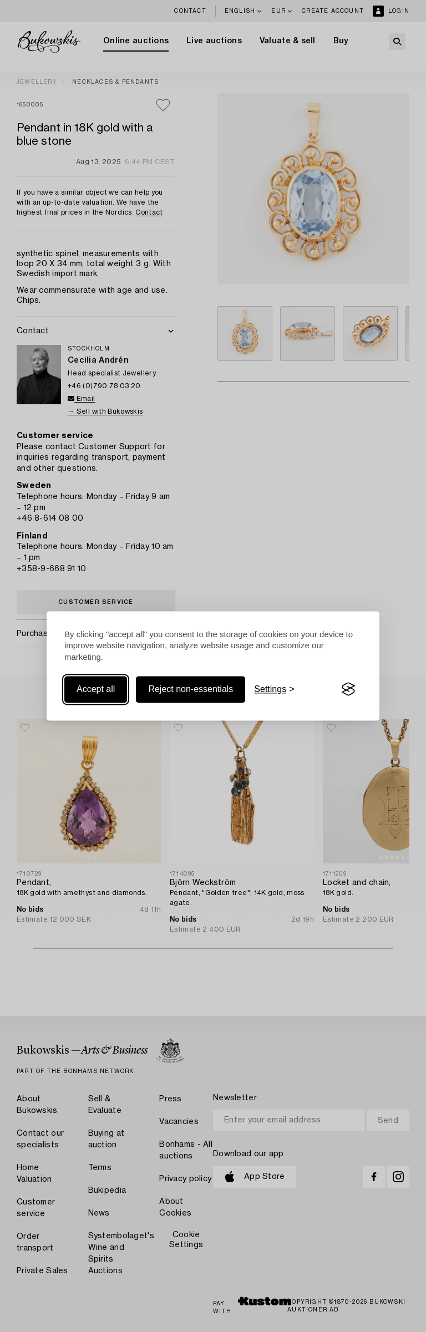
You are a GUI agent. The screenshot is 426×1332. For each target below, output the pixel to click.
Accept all (96, 689)
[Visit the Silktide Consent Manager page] (348, 689)
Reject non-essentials (190, 689)
